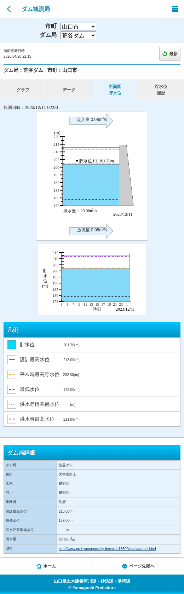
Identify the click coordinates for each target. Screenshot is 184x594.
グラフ (23, 89)
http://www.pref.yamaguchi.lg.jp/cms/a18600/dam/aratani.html (107, 549)
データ (69, 89)
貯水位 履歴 (161, 90)
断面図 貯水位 (115, 90)
